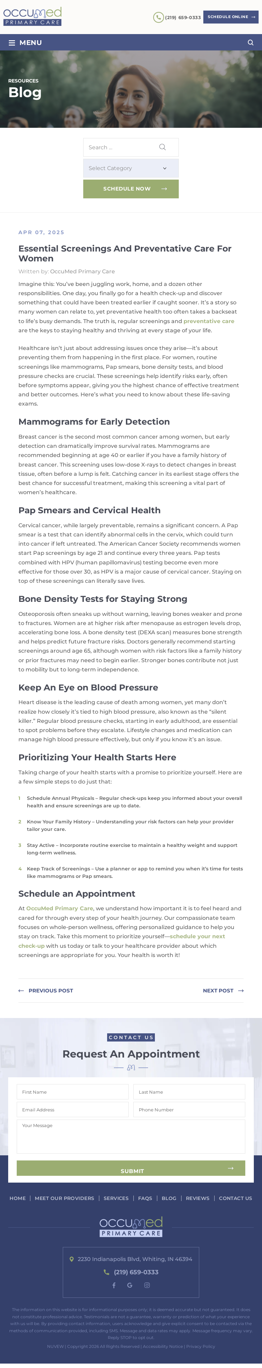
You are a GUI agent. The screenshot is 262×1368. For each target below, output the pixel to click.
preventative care (209, 321)
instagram (147, 1289)
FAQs (164, 1198)
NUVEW (55, 1350)
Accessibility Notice (163, 1350)
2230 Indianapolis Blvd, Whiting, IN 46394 (135, 1263)
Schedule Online (225, 16)
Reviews (218, 1198)
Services (134, 1198)
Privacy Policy (200, 1350)
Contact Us (133, 1203)
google (130, 1289)
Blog (188, 1198)
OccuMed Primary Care (59, 908)
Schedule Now (126, 188)
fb (114, 1290)
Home (35, 1198)
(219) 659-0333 (176, 17)
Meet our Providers (82, 1198)
